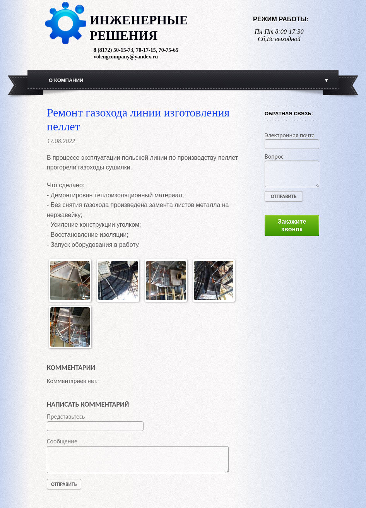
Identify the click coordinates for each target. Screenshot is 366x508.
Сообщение (62, 441)
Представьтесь (66, 416)
